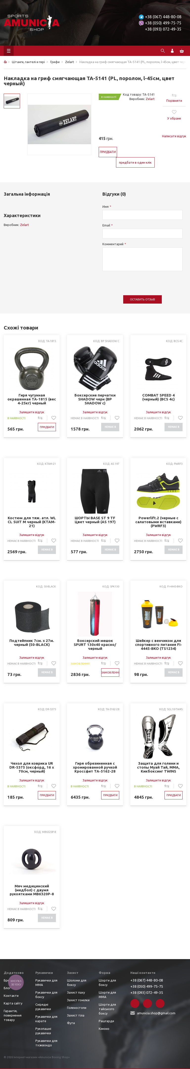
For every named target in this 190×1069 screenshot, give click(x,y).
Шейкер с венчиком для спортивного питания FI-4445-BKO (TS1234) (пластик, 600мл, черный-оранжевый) (158, 644)
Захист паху (76, 992)
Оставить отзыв (142, 299)
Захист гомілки (78, 1000)
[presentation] (140, 280)
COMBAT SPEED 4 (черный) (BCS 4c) (158, 397)
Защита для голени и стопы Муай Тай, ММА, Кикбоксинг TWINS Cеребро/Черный (158, 767)
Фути (71, 1023)
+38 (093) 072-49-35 (163, 29)
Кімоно (104, 1028)
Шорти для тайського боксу (107, 1009)
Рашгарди (106, 1021)
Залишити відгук (31, 412)
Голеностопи (76, 1007)
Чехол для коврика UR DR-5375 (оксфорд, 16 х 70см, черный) (31, 767)
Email (106, 225)
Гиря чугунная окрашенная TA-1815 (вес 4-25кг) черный (31, 399)
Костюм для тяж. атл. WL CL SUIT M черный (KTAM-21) (32, 522)
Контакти (11, 995)
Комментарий (112, 244)
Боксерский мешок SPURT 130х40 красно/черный (95, 644)
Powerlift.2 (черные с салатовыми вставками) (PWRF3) (158, 522)
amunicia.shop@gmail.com (156, 1013)
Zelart (150, 99)
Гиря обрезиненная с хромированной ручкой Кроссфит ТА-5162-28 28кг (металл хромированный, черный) (95, 767)
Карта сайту (13, 1003)
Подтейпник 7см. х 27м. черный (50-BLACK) (31, 643)
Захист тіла (75, 1015)
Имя (105, 206)
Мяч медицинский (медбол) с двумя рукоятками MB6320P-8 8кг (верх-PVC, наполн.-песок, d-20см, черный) (32, 890)
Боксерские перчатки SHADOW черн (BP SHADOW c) (95, 399)
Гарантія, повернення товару (13, 1015)
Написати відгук (174, 136)
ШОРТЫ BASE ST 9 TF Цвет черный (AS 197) (95, 520)
